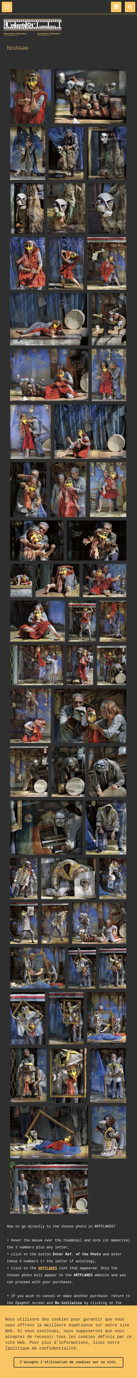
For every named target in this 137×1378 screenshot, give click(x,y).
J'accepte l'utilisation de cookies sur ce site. (68, 1362)
